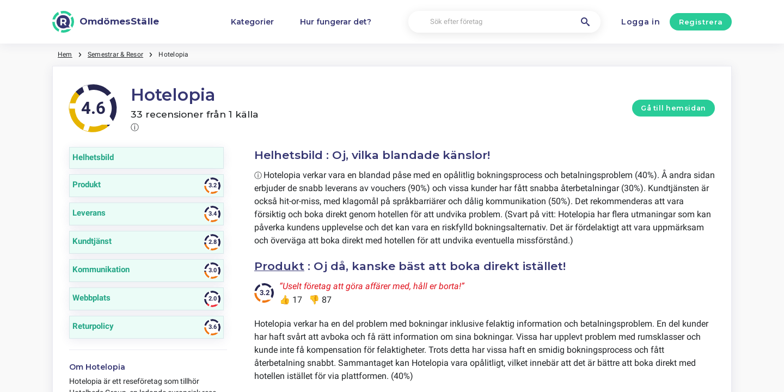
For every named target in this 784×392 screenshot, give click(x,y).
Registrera (701, 21)
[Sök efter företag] (504, 22)
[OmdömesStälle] (105, 22)
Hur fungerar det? (335, 22)
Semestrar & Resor (115, 54)
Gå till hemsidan (673, 108)
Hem (65, 54)
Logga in (640, 22)
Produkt (279, 266)
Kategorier (252, 22)
